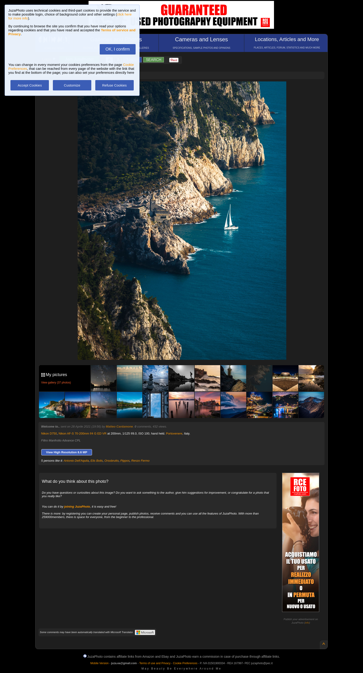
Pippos (125, 460)
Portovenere (174, 433)
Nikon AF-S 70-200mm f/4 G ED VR (83, 433)
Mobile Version (99, 663)
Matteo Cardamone (119, 426)
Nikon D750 (49, 433)
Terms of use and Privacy (155, 663)
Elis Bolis (97, 460)
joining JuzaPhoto (77, 506)
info (307, 622)
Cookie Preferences (185, 663)
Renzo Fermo (140, 460)
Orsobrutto (112, 460)
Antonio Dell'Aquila (76, 460)
